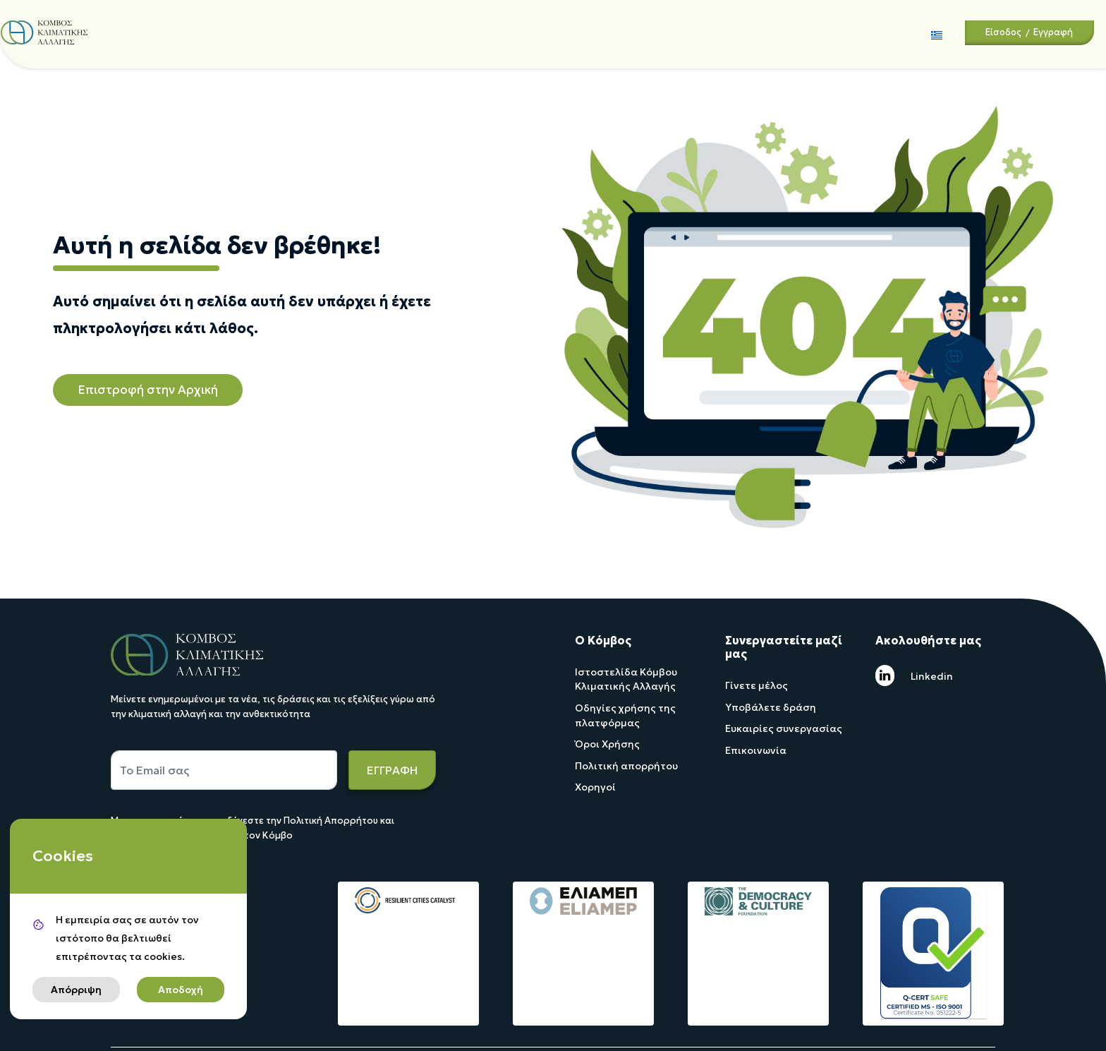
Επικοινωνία (754, 33)
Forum (703, 33)
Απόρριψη (76, 989)
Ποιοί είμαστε (184, 32)
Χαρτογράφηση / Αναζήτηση (439, 33)
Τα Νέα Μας (540, 32)
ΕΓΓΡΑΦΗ (392, 770)
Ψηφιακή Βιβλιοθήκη (630, 32)
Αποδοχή (180, 989)
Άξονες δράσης (268, 32)
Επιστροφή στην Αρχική (148, 389)
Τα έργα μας (342, 33)
